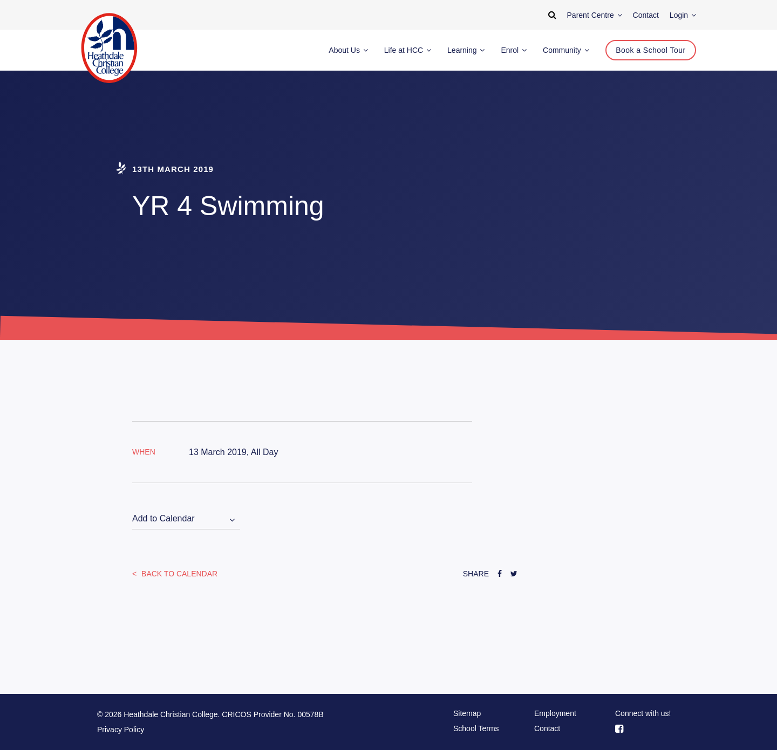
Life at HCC (407, 50)
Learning (466, 50)
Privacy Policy (120, 729)
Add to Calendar (163, 518)
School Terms (476, 728)
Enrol (514, 50)
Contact (547, 728)
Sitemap (467, 713)
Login (683, 15)
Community (566, 50)
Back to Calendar (178, 573)
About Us (348, 50)
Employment (555, 713)
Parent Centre (594, 15)
